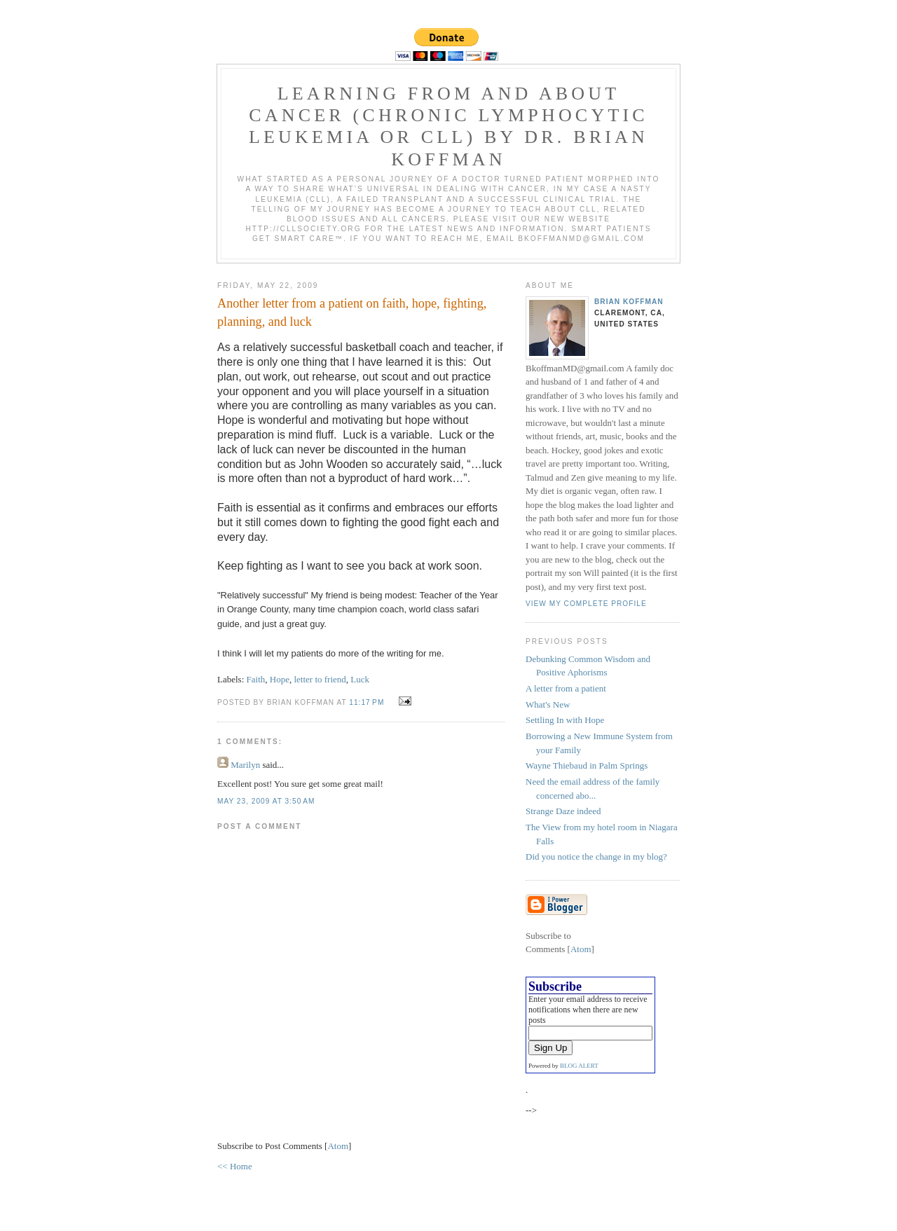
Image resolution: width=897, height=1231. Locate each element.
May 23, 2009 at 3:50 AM (266, 801)
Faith (256, 679)
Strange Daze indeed (563, 811)
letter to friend (319, 679)
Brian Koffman (629, 301)
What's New (548, 704)
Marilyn (245, 764)
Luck (359, 679)
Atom (337, 1146)
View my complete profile (586, 603)
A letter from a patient (566, 688)
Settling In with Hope (565, 720)
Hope (279, 679)
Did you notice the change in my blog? (596, 856)
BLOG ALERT (579, 1065)
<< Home (234, 1166)
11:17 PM (368, 702)
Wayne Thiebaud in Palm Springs (587, 765)
